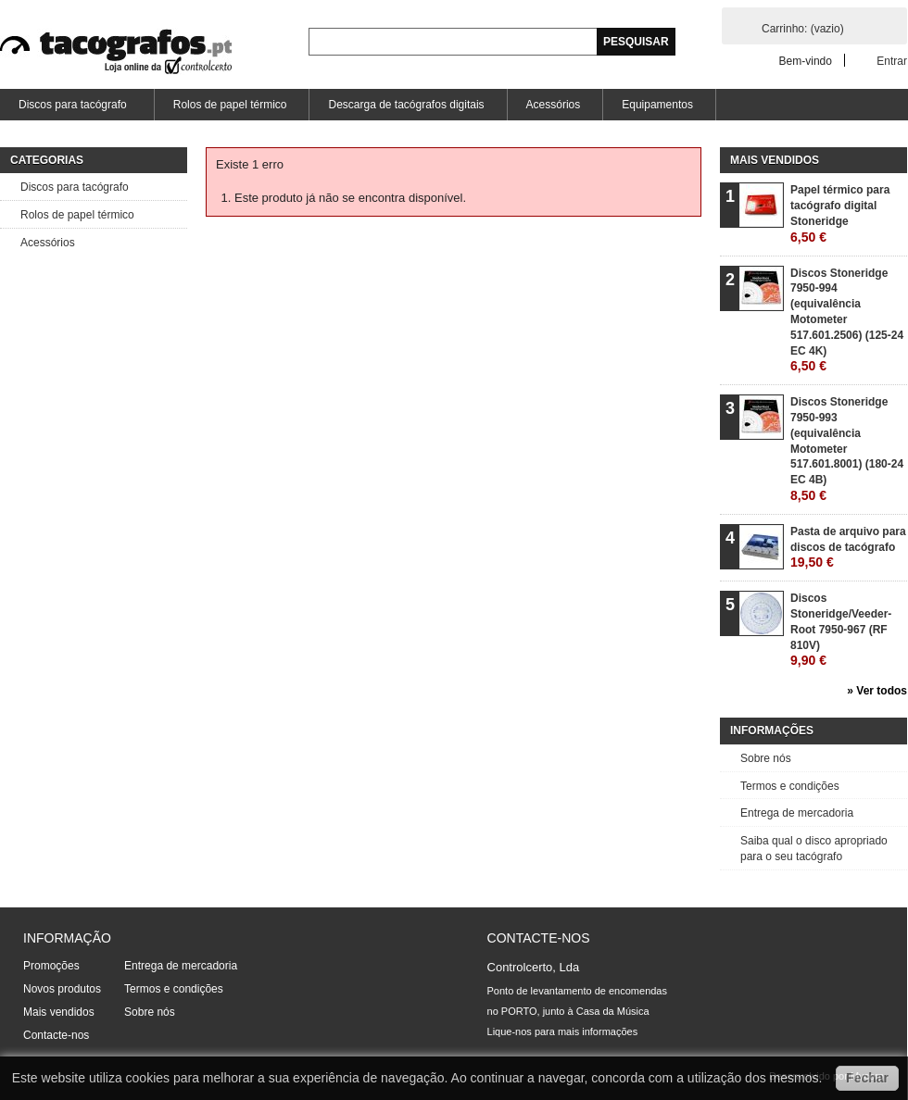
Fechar (867, 1077)
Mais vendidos (774, 160)
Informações (771, 730)
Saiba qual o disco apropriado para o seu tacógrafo (814, 848)
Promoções (51, 965)
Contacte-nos (56, 1035)
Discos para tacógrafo (71, 109)
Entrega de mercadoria (796, 812)
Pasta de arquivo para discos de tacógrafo (848, 547)
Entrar (891, 61)
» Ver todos (877, 690)
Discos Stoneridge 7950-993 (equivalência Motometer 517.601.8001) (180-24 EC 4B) (846, 449)
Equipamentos (657, 104)
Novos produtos (62, 988)
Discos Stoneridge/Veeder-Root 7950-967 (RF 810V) (840, 630)
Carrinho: (803, 28)
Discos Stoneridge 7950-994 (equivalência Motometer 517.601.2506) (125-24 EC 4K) (846, 320)
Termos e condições (789, 786)
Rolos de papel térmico (230, 104)
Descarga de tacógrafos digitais (406, 104)
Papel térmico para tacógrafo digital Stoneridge (839, 213)
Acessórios (553, 104)
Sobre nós (765, 758)
